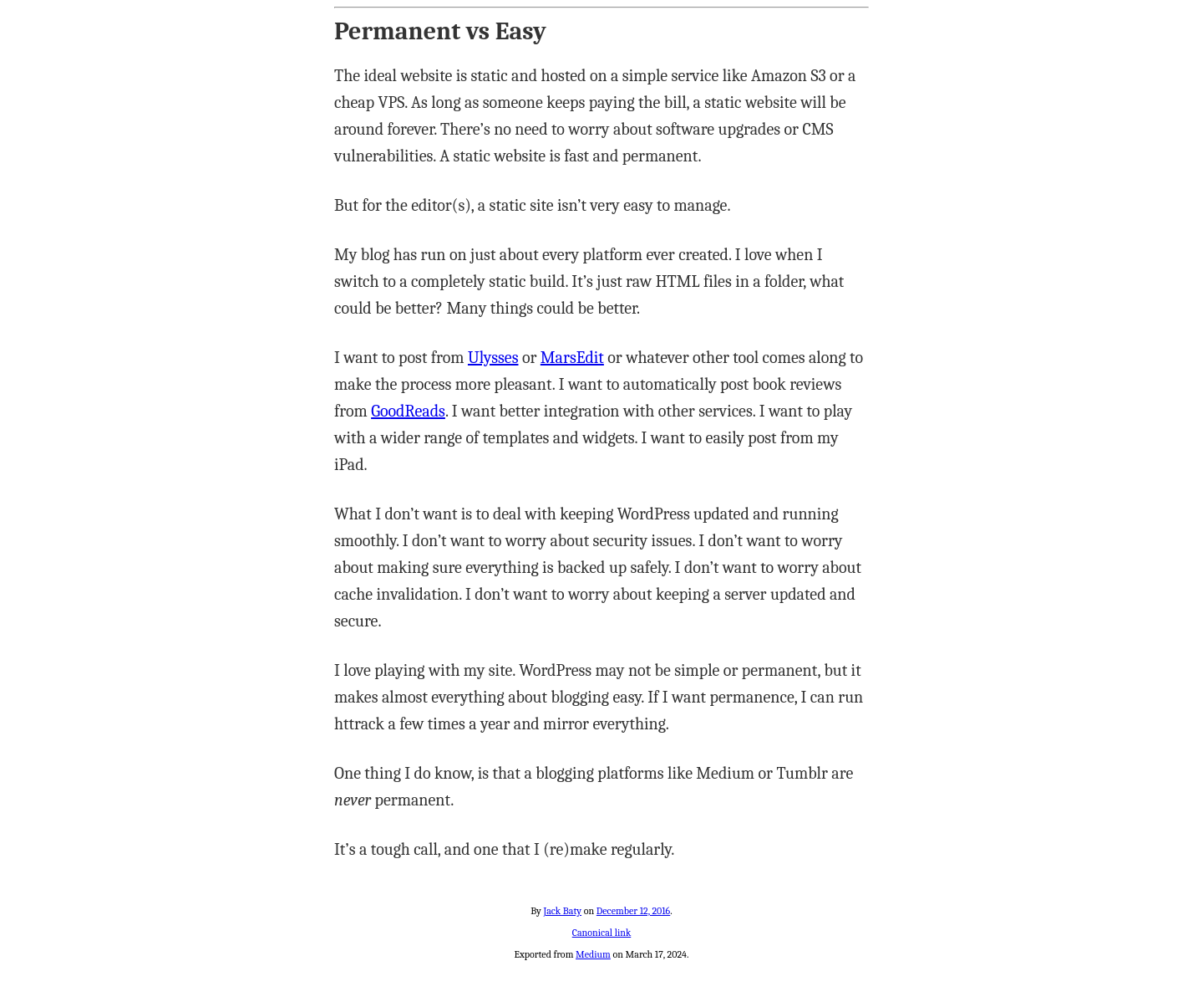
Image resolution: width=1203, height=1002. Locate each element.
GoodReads (408, 411)
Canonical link (602, 932)
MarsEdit (572, 357)
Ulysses (493, 357)
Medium (593, 954)
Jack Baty (563, 911)
